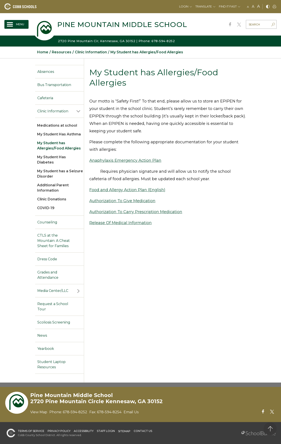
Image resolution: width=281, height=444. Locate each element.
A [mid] (253, 6)
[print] (274, 7)
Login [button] (183, 6)
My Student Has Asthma (59, 134)
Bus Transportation (54, 85)
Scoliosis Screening (53, 322)
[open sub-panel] (78, 111)
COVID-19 (45, 208)
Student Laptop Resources (51, 364)
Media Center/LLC (52, 291)
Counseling (47, 222)
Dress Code (47, 259)
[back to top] (270, 428)
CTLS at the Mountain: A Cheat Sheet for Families (53, 240)
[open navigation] (16, 24)
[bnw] (268, 7)
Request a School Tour (52, 306)
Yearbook (45, 349)
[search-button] (273, 25)
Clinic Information (52, 111)
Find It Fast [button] (228, 6)
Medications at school (57, 125)
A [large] (258, 6)
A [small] (248, 6)
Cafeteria (45, 98)
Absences (45, 72)
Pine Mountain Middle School (122, 24)
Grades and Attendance (47, 275)
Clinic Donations (51, 199)
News (42, 335)
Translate (203, 6)
